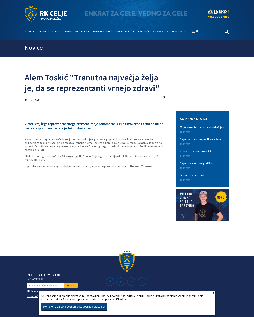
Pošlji (70, 285)
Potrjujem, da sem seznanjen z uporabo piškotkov (74, 306)
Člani (55, 31)
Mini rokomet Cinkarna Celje (113, 31)
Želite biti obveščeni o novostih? (45, 277)
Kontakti (178, 31)
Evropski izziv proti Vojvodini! (195, 151)
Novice (29, 31)
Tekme (67, 31)
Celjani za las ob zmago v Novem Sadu (200, 139)
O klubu (43, 31)
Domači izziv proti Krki (192, 175)
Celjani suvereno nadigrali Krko (196, 163)
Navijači (143, 31)
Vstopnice (82, 31)
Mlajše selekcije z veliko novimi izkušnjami (202, 127)
